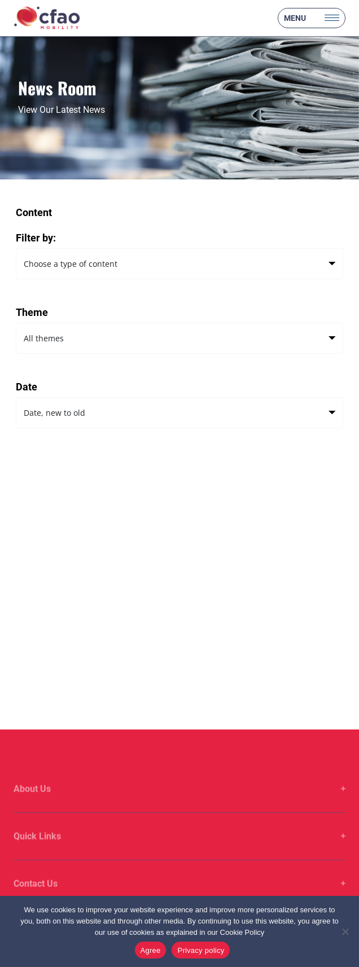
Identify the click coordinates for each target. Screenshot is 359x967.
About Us (32, 800)
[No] (345, 931)
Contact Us (36, 895)
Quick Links (37, 847)
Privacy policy (200, 950)
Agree (151, 950)
